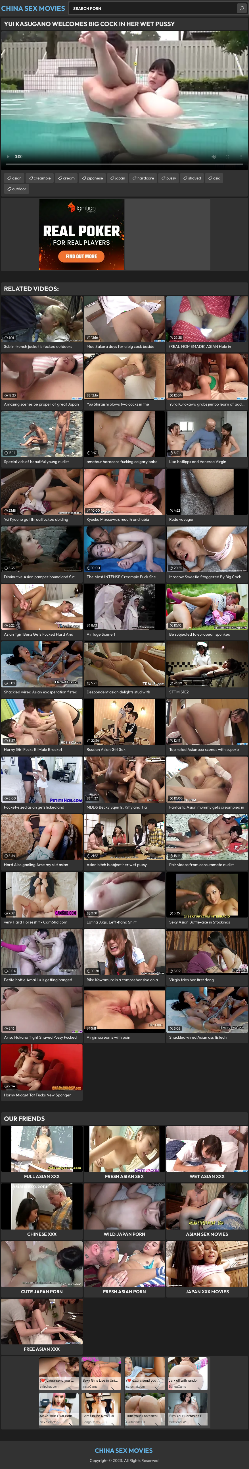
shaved (194, 178)
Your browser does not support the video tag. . (124, 100)
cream (69, 178)
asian (17, 178)
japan (120, 178)
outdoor (19, 188)
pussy (171, 178)
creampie (42, 178)
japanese (95, 178)
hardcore (145, 178)
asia (216, 178)
